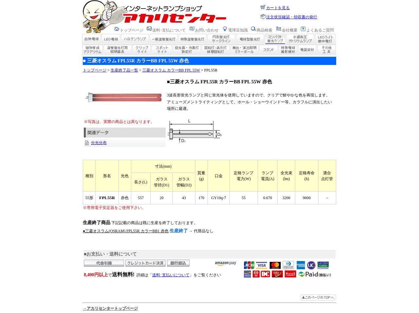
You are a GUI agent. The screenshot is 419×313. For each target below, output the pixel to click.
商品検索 (264, 30)
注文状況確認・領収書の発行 (291, 17)
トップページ (131, 30)
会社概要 (290, 30)
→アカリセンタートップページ (110, 308)
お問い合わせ (207, 30)
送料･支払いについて (171, 275)
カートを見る (278, 8)
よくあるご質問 (320, 30)
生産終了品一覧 (124, 70)
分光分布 (99, 142)
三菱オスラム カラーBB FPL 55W (171, 70)
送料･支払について (169, 30)
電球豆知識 (238, 30)
